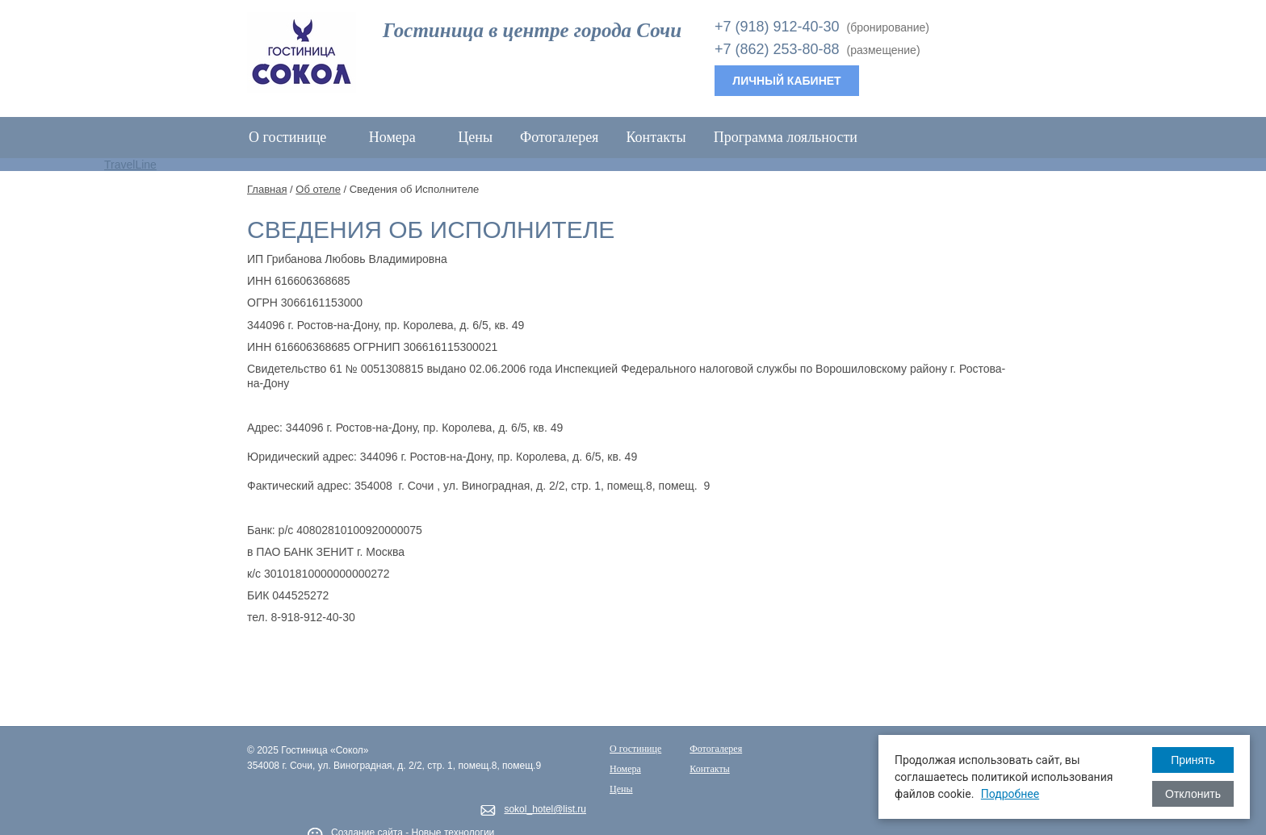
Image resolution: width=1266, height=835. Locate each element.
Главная (267, 189)
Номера (400, 137)
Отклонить (1193, 793)
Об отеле (318, 189)
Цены (475, 137)
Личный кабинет (786, 80)
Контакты (655, 137)
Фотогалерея (559, 137)
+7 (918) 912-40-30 (777, 27)
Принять (1193, 760)
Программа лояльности (785, 137)
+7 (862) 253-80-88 (777, 49)
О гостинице (295, 137)
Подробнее (1010, 793)
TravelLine (130, 164)
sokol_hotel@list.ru (545, 809)
